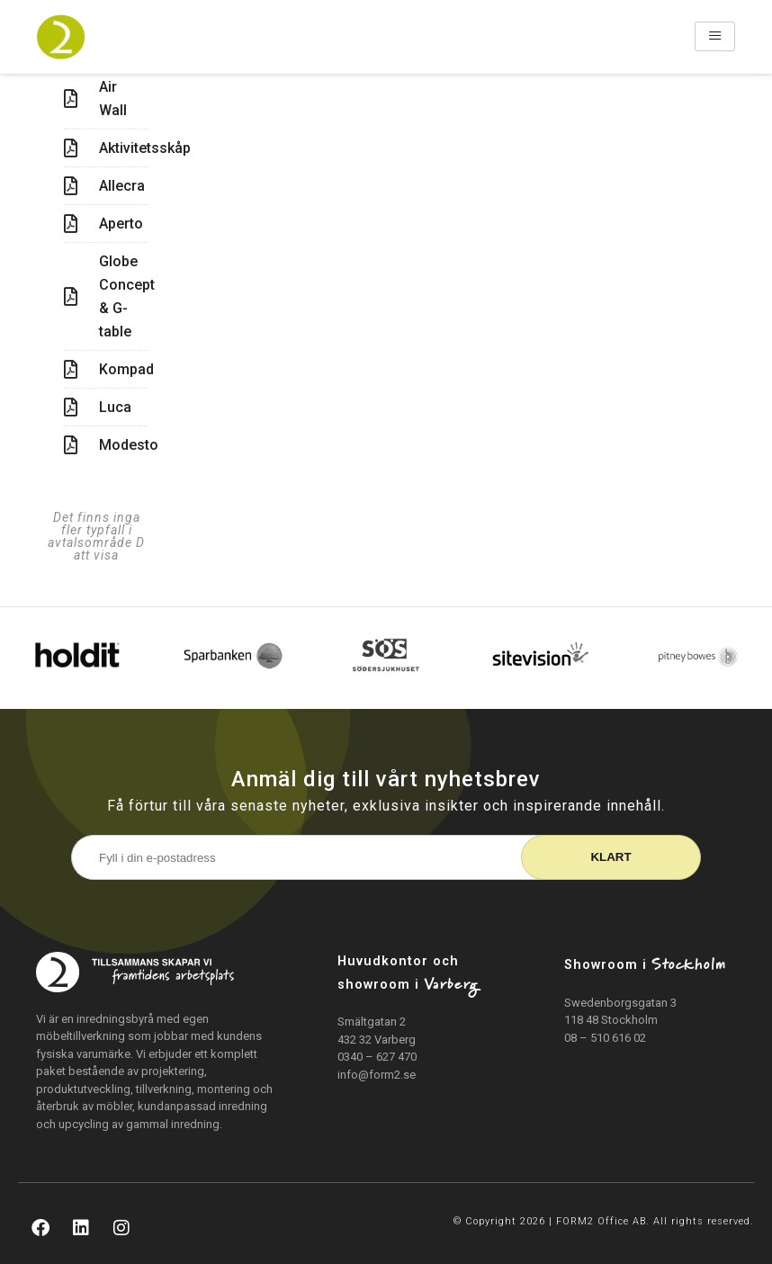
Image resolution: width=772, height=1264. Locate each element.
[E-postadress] (311, 857)
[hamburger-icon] (715, 36)
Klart (610, 857)
